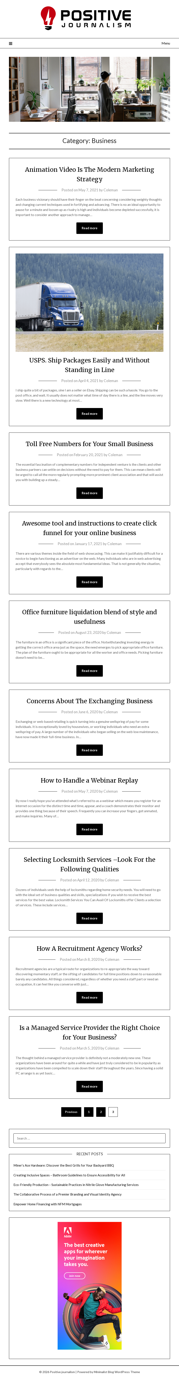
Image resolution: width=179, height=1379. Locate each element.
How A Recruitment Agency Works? (89, 949)
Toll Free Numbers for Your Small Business (89, 444)
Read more (90, 228)
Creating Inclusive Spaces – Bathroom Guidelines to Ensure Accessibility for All (69, 1176)
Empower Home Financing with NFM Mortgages (47, 1205)
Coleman (110, 190)
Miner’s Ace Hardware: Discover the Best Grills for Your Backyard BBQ (63, 1166)
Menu (166, 43)
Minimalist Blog (104, 1373)
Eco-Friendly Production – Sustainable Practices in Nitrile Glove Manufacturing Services (76, 1186)
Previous (71, 1113)
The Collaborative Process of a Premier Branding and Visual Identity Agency (67, 1195)
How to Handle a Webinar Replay (89, 781)
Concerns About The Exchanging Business (89, 701)
